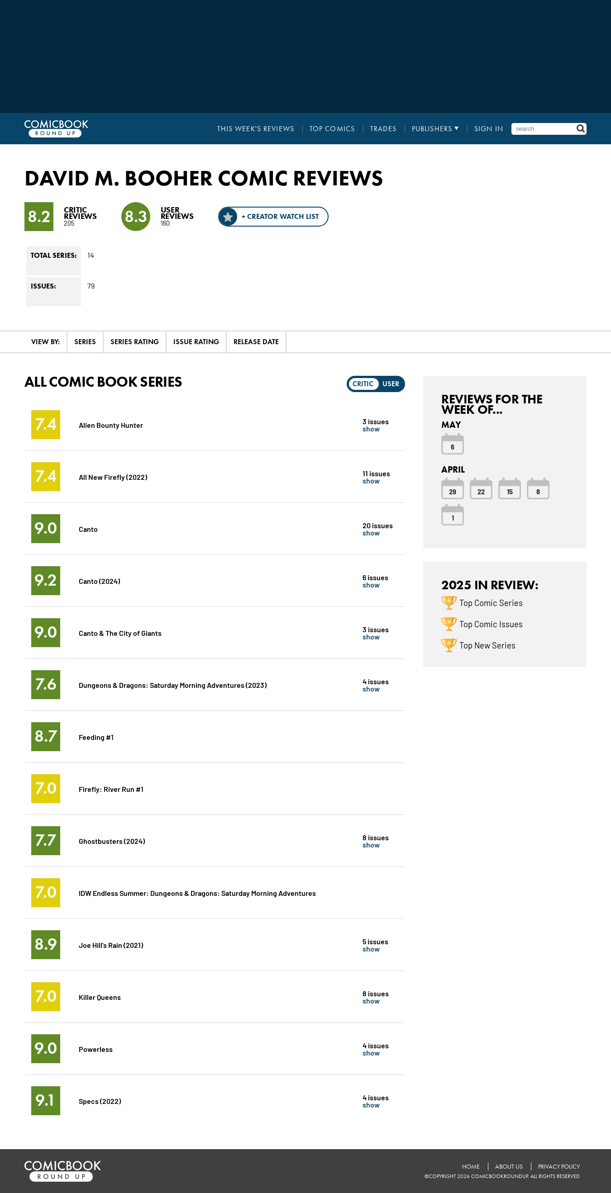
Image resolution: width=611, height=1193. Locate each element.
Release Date (256, 341)
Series (85, 341)
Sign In (488, 129)
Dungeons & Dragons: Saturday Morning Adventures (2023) (173, 684)
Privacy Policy (559, 1166)
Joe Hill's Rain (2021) (111, 944)
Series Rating (134, 341)
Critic (363, 383)
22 (481, 491)
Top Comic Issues (491, 623)
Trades (383, 129)
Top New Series (487, 644)
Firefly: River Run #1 (111, 788)
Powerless (96, 1048)
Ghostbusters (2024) (112, 840)
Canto (88, 528)
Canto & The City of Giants (120, 632)
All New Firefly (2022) (113, 476)
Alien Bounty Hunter (111, 424)
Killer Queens (100, 996)
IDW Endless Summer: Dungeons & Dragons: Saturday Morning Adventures (197, 892)
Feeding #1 (96, 736)
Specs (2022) (100, 1100)
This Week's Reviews (255, 129)
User (390, 383)
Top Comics (332, 129)
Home (471, 1166)
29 (452, 491)
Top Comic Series (491, 602)
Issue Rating (196, 341)
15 (510, 491)
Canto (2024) (99, 580)
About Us (509, 1166)
